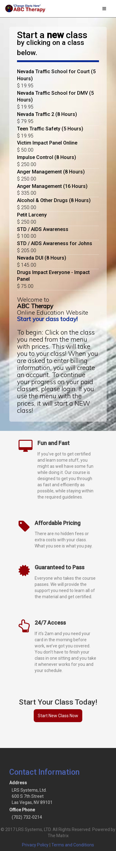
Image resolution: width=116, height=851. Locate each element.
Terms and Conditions (72, 844)
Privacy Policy (35, 844)
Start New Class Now (58, 715)
